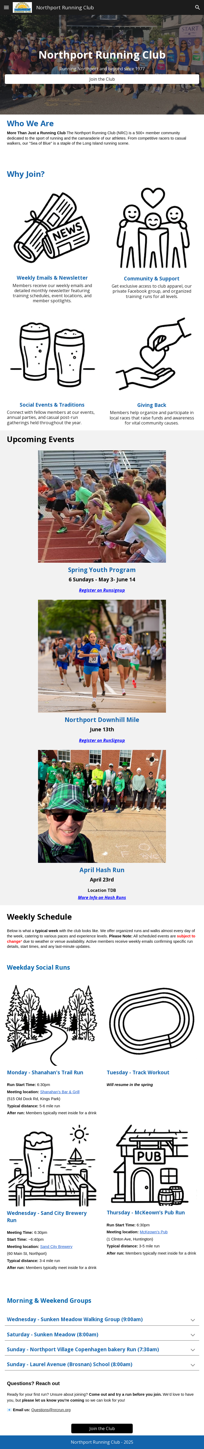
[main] (102, 55)
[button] (6, 7)
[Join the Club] (102, 79)
